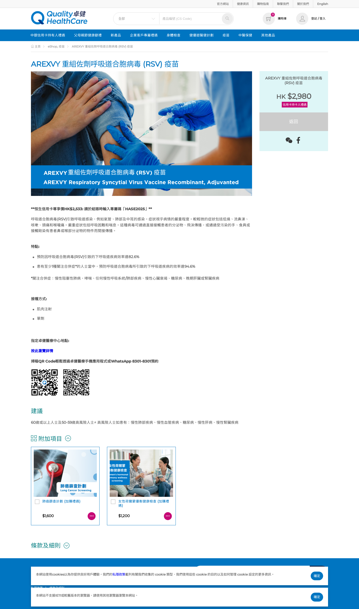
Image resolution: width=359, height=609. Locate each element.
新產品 (116, 35)
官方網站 (223, 4)
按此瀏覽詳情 (42, 351)
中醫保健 (245, 35)
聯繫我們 (283, 4)
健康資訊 (243, 4)
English (322, 4)
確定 (317, 576)
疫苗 (226, 35)
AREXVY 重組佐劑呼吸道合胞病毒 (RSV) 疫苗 (102, 46)
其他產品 (268, 35)
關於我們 (303, 4)
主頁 (36, 46)
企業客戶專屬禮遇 (144, 35)
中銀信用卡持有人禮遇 (47, 35)
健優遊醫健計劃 (201, 35)
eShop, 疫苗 (56, 46)
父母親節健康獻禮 (88, 35)
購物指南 (263, 4)
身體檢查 (173, 35)
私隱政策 (118, 574)
